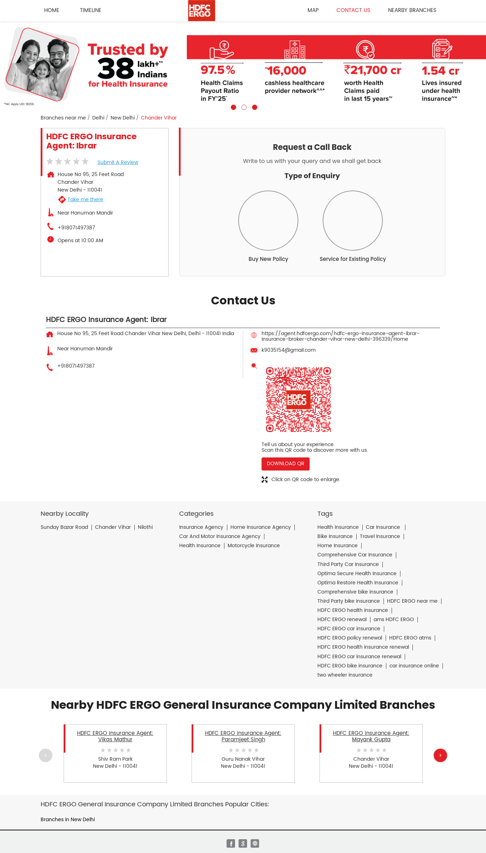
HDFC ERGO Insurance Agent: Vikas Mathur (115, 736)
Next (440, 755)
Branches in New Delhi (68, 820)
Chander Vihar (113, 527)
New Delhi (123, 118)
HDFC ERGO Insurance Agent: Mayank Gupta (371, 736)
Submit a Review (118, 162)
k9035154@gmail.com (289, 350)
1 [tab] (232, 106)
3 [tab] (254, 106)
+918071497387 (76, 228)
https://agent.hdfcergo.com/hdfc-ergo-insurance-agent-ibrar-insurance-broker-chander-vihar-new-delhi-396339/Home (341, 336)
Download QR (285, 464)
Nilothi (145, 527)
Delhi (98, 118)
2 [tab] (243, 106)
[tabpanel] (243, 65)
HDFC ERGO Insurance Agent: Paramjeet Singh (243, 736)
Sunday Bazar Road (64, 527)
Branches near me (63, 118)
